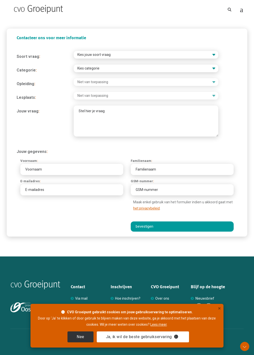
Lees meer (158, 324)
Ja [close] (142, 336)
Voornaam (29, 161)
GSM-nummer (142, 181)
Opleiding (26, 83)
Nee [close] (80, 336)
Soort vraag (28, 56)
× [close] (219, 308)
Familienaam (141, 161)
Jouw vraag (28, 111)
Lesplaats (26, 97)
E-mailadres (30, 181)
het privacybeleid (146, 208)
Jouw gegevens (32, 151)
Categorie (27, 70)
